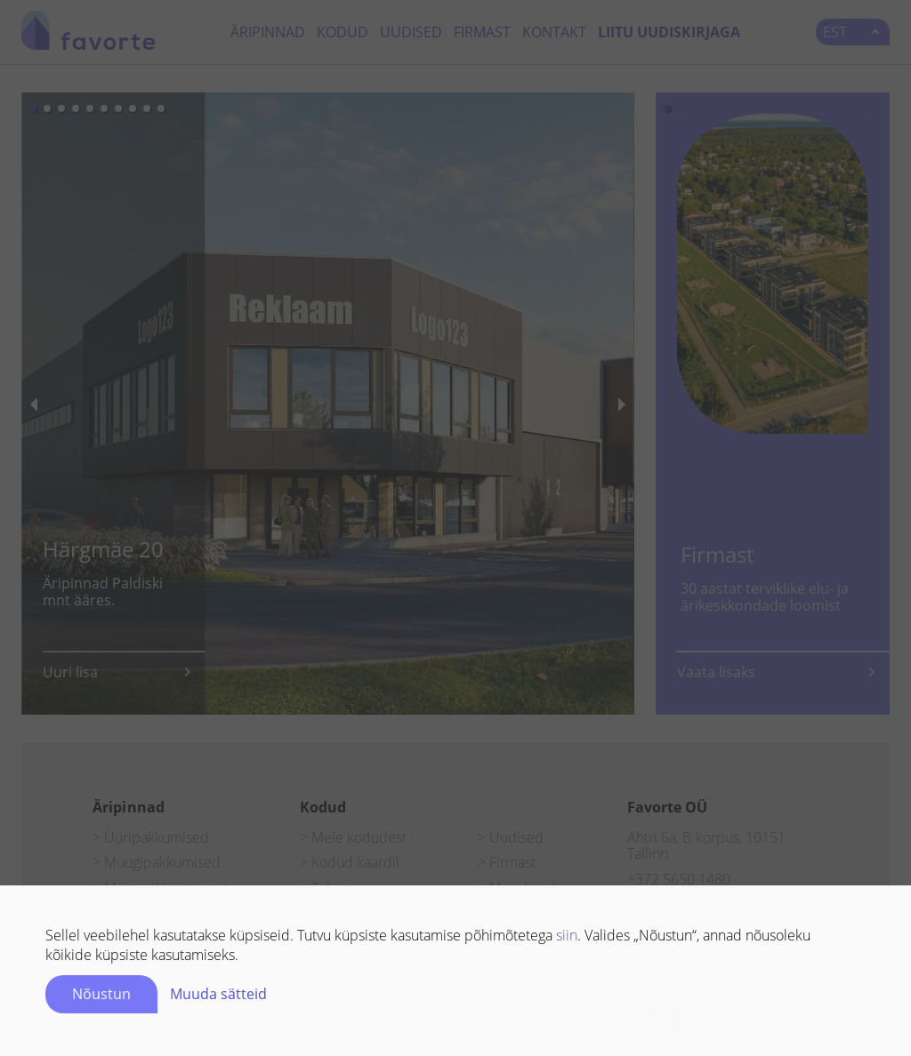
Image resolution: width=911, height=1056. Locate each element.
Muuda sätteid (218, 997)
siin (566, 938)
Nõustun (101, 997)
